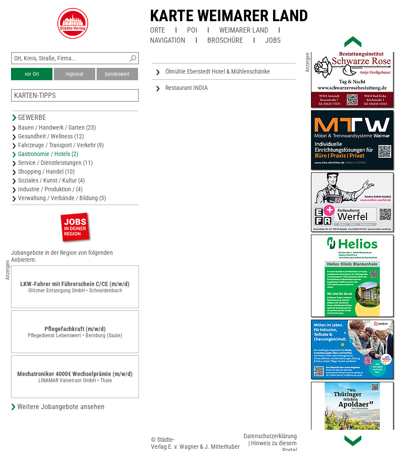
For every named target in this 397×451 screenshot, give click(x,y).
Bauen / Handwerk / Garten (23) (57, 127)
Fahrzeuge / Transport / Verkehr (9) (61, 145)
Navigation (167, 40)
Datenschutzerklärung (270, 436)
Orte (157, 30)
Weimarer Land (243, 30)
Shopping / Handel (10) (46, 171)
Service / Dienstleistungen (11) (55, 162)
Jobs (273, 40)
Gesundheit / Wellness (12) (51, 136)
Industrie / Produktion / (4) (50, 189)
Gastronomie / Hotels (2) (48, 153)
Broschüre (225, 40)
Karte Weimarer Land (229, 16)
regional (74, 74)
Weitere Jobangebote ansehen (61, 407)
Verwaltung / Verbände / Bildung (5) (62, 197)
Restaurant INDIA (186, 87)
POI (192, 30)
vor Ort (32, 74)
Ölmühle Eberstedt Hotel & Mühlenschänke (217, 71)
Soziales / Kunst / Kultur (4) (51, 180)
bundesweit (117, 74)
